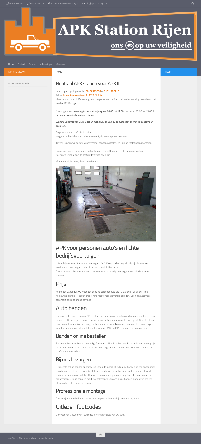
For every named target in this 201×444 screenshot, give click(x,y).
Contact (21, 64)
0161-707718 (35, 3)
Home (11, 64)
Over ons (60, 64)
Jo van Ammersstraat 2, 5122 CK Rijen (83, 95)
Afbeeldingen (46, 64)
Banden (32, 64)
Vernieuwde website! (20, 83)
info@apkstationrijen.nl (94, 3)
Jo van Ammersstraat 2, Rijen (63, 3)
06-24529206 (14, 3)
